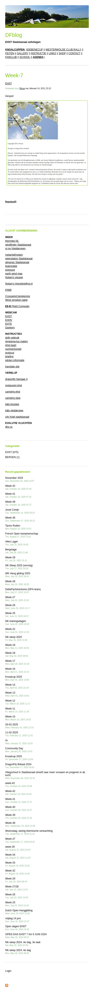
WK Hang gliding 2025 (17, 575)
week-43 (18, 784)
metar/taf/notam (14, 254)
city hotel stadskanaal (17, 416)
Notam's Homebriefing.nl (19, 283)
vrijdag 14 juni (17, 920)
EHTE (8, 323)
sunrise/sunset (13, 349)
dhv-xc (9, 426)
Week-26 (17, 606)
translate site (12, 366)
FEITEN (9, 53)
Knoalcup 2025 (17, 678)
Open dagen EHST (17, 928)
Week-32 (17, 872)
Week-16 (17, 670)
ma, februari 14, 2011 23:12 (38, 88)
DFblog (13, 35)
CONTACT (74, 53)
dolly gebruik (12, 337)
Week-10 (18, 718)
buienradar (11, 266)
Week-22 (17, 630)
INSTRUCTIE (38, 53)
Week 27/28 (16, 888)
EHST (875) (11, 452)
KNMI (8, 289)
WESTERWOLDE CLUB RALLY (63, 49)
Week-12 (17, 702)
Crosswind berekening (17, 296)
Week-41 (18, 495)
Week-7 (14, 75)
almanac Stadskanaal (17, 262)
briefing (9, 356)
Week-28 (17, 583)
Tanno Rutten (18, 527)
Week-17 (17, 662)
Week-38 (20, 824)
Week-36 (20, 519)
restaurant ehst (13, 385)
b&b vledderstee (14, 410)
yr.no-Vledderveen (15, 248)
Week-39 (18, 503)
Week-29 (16, 559)
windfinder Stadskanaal (18, 244)
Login (8, 970)
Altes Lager (16, 543)
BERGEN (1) (12, 457)
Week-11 (17, 710)
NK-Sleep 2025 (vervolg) (19, 567)
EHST (8, 83)
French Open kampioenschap (21, 535)
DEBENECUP (35, 49)
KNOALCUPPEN (15, 49)
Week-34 (17, 856)
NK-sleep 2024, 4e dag (18, 951)
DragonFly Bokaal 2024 (19, 766)
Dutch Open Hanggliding (19, 912)
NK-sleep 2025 (16, 638)
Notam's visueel (14, 277)
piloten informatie (14, 360)
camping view (12, 398)
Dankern (10, 327)
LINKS (52, 53)
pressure (10, 269)
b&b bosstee (12, 404)
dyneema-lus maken (16, 341)
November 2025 (19, 479)
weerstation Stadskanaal (19, 258)
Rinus (22, 88)
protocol (9, 352)
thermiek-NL (12, 240)
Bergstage (16, 551)
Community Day (18, 750)
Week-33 (17, 864)
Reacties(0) (10, 202)
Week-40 (18, 808)
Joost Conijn (20, 511)
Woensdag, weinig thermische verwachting (29, 832)
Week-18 (16, 654)
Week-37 (20, 840)
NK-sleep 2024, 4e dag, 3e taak (23, 943)
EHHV (8, 320)
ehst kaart (10, 345)
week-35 (17, 848)
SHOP (62, 53)
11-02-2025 (19, 734)
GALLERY (22, 53)
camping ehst (12, 391)
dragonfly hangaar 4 (16, 379)
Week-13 (17, 694)
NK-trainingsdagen (17, 622)
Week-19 (17, 646)
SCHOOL (24, 57)
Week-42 (18, 487)
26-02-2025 (19, 726)
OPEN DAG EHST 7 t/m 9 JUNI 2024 (26, 935)
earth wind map (13, 273)
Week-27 (17, 598)
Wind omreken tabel (16, 300)
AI (19, 742)
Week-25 (17, 614)
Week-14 (17, 686)
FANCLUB (11, 57)
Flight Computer (17, 306)
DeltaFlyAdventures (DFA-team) (23, 590)
